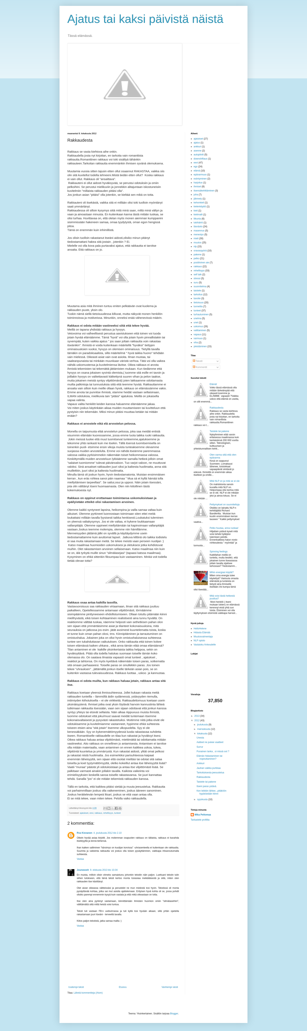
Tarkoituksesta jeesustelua (210, 772)
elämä (197, 170)
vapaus (197, 334)
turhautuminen (201, 314)
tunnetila (198, 306)
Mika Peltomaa (203, 814)
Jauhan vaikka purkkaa (209, 768)
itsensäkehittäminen (204, 190)
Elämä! (213, 384)
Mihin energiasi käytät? (222, 572)
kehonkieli (199, 202)
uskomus (198, 326)
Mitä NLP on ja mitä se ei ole (225, 481)
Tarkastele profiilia (200, 819)
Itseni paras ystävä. (207, 786)
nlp (195, 246)
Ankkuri (200, 763)
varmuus (198, 338)
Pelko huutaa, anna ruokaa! (224, 528)
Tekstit (197, 361)
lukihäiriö (198, 222)
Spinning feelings (219, 551)
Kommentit (200, 367)
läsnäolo (198, 226)
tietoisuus (199, 302)
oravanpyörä (200, 250)
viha (196, 342)
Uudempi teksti (76, 987)
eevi (91, 813)
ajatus (197, 142)
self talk (198, 274)
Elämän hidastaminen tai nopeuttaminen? (209, 757)
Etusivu (122, 987)
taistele (197, 290)
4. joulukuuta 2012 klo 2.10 (107, 833)
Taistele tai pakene (219, 431)
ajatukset (84, 813)
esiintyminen (200, 178)
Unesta (200, 737)
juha (196, 194)
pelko (196, 258)
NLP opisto (199, 640)
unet (196, 322)
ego (196, 166)
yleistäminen (200, 346)
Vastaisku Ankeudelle (205, 644)
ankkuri (197, 146)
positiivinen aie (201, 262)
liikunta (197, 218)
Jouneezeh (83, 870)
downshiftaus (200, 158)
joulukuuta (203, 724)
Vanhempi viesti (170, 987)
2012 (197, 720)
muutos (197, 242)
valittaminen (200, 330)
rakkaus (98, 813)
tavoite (197, 298)
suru (196, 282)
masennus (199, 230)
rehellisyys (108, 813)
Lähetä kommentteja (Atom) (88, 992)
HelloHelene (200, 628)
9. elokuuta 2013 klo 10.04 (104, 870)
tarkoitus (198, 294)
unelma (197, 318)
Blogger (174, 1013)
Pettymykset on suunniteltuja (225, 504)
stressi (197, 278)
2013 (197, 716)
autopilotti (199, 154)
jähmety (198, 198)
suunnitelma (200, 286)
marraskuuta (204, 729)
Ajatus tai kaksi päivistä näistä (145, 18)
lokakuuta (202, 733)
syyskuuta (202, 799)
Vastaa (80, 859)
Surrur (200, 747)
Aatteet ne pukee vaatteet (210, 742)
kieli (196, 210)
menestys (199, 234)
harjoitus (198, 182)
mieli (196, 238)
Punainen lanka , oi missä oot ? (213, 751)
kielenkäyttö (200, 206)
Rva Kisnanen (84, 833)
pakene (197, 254)
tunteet (117, 813)
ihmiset (197, 186)
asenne (197, 150)
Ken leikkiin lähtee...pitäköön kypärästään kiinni (211, 792)
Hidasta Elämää (202, 632)
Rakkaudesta (216, 407)
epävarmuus (200, 174)
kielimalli (198, 214)
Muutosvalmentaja (203, 636)
